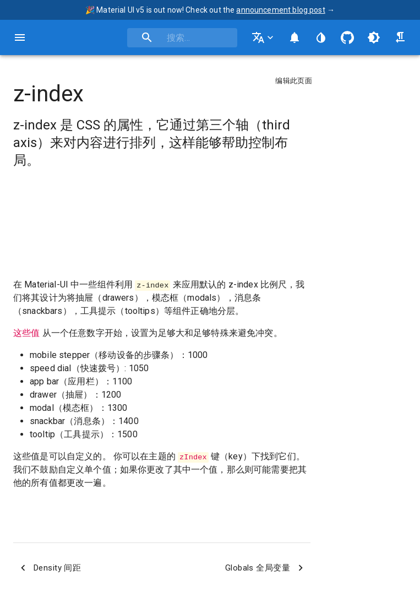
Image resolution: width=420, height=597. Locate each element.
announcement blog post (280, 10)
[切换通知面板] (294, 37)
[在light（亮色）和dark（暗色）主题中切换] (374, 37)
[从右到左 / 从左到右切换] (400, 37)
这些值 (26, 333)
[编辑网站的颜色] (321, 37)
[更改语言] (263, 37)
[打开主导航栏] (20, 37)
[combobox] (182, 37)
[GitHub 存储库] (347, 37)
